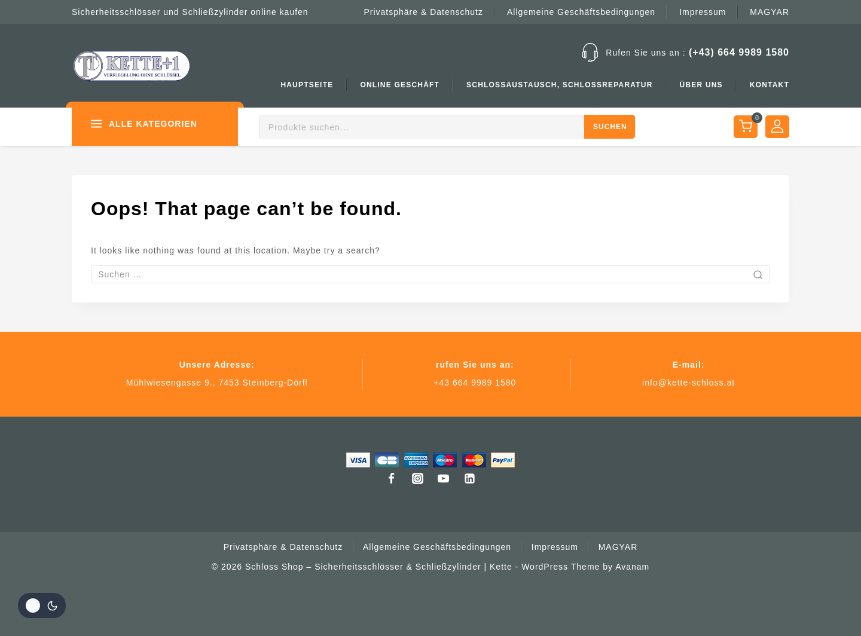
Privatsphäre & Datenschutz (423, 12)
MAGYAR (769, 12)
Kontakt (769, 85)
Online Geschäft (399, 85)
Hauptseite (306, 85)
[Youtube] (443, 478)
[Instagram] (417, 478)
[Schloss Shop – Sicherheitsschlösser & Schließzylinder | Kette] (131, 65)
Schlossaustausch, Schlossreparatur (559, 85)
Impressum (702, 12)
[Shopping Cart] (745, 126)
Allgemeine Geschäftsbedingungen (581, 12)
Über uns (701, 85)
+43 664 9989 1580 (474, 382)
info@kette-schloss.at (688, 382)
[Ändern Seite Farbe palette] (42, 605)
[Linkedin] (470, 478)
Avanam (632, 566)
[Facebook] (391, 478)
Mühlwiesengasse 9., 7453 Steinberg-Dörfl (217, 382)
